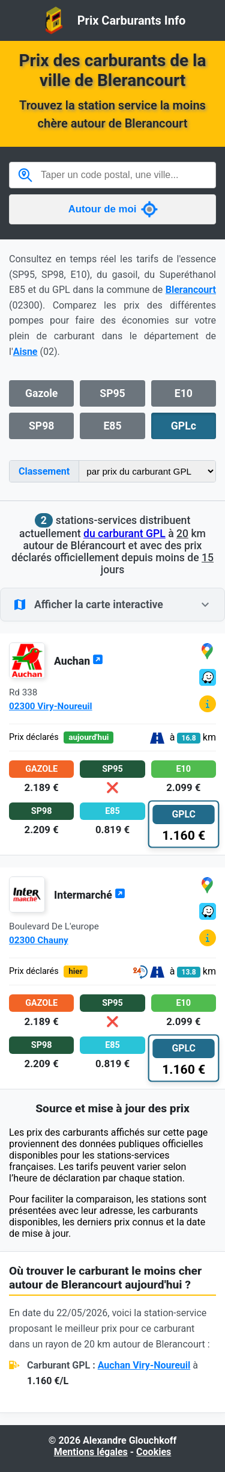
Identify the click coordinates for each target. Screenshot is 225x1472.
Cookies (153, 1452)
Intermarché (89, 895)
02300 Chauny (38, 940)
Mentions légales (91, 1452)
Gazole (41, 393)
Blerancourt (191, 289)
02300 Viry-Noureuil (50, 706)
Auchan (78, 661)
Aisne (25, 351)
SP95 (112, 393)
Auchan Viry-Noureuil (144, 1365)
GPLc (183, 426)
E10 (184, 393)
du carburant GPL (124, 534)
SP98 (41, 426)
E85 (112, 426)
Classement (44, 471)
